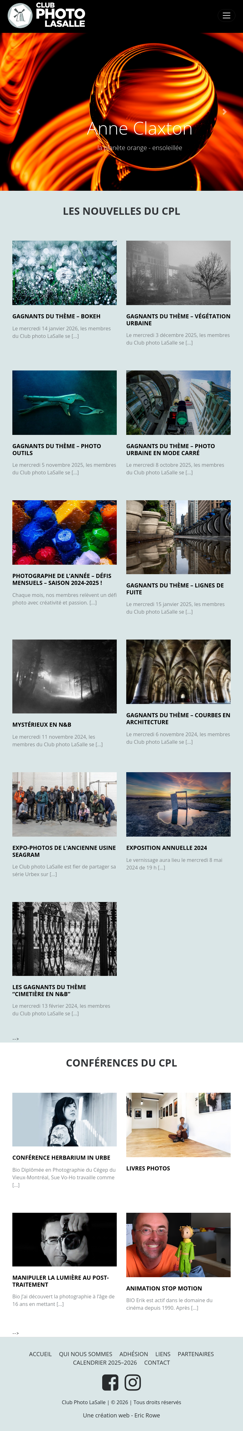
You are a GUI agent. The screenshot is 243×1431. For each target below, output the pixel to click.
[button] (18, 112)
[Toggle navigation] (226, 15)
